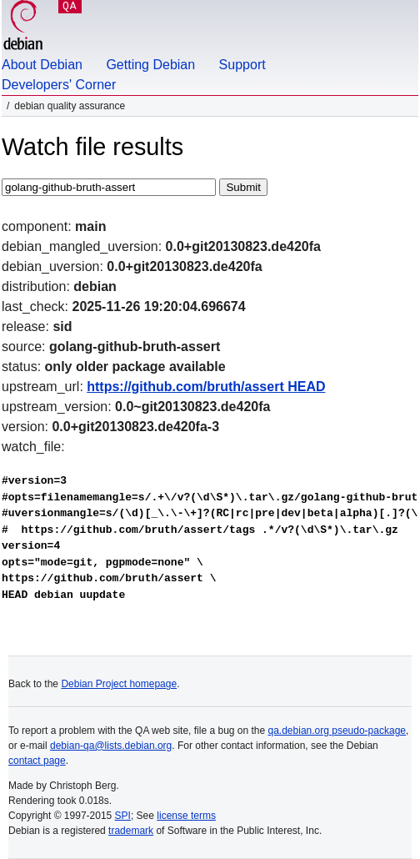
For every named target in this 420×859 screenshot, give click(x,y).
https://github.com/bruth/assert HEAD (206, 386)
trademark (130, 830)
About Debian (42, 65)
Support (242, 65)
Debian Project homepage (119, 684)
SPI (123, 815)
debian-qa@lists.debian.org (111, 745)
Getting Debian (150, 65)
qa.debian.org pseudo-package (337, 730)
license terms (186, 815)
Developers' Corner (59, 85)
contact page (37, 760)
